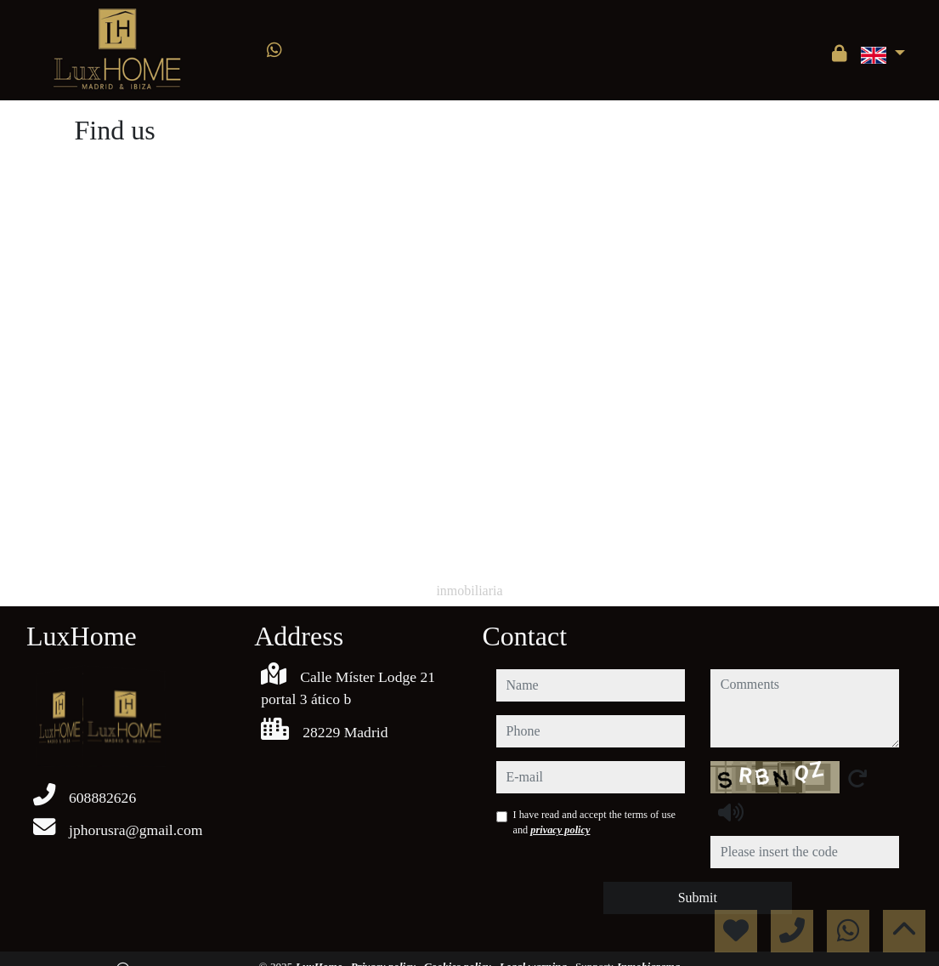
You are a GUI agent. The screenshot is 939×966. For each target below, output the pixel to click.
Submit (697, 897)
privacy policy (560, 830)
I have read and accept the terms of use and (594, 822)
